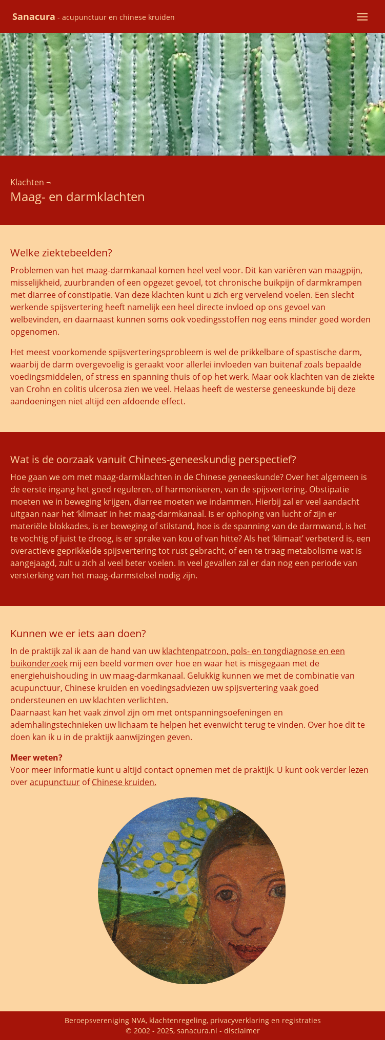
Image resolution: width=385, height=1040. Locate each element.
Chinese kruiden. (124, 782)
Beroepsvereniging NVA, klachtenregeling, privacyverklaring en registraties (193, 1020)
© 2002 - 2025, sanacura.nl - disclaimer (193, 1030)
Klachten (27, 182)
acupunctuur (55, 782)
